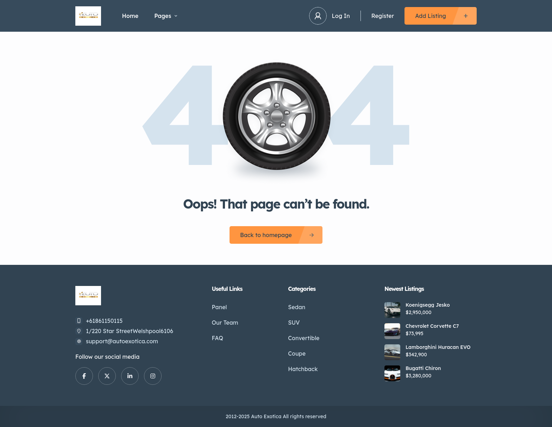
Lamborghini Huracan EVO (438, 347)
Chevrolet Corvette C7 (432, 326)
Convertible (303, 338)
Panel (219, 307)
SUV (294, 322)
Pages (165, 15)
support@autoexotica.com (122, 341)
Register (382, 15)
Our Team (225, 322)
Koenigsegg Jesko (428, 304)
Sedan (296, 307)
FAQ (217, 338)
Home (130, 15)
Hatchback (303, 368)
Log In (341, 15)
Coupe (297, 353)
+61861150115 (104, 320)
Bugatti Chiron (423, 368)
